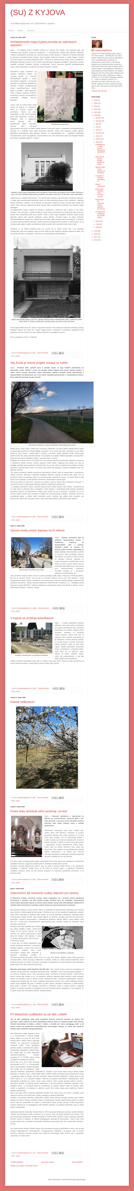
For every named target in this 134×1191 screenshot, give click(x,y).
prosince (99, 118)
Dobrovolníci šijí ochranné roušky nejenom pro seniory (44, 893)
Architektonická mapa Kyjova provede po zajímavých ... (100, 149)
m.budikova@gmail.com (103, 50)
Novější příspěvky (17, 1162)
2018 (96, 234)
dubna (98, 142)
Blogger (82, 1179)
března (98, 221)
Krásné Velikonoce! (22, 701)
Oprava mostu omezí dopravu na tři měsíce (37, 530)
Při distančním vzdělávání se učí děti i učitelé (38, 1014)
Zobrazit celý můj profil (99, 91)
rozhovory (31, 30)
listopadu (99, 121)
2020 (96, 115)
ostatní (20, 30)
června (98, 136)
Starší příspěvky (77, 1162)
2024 (96, 103)
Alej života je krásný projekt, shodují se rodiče (39, 362)
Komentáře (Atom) (31, 1166)
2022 (96, 109)
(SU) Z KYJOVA (37, 12)
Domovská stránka (47, 1162)
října (97, 124)
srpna (98, 130)
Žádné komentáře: (43, 353)
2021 (96, 112)
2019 (96, 231)
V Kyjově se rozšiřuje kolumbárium (32, 618)
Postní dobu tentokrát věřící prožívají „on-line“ (39, 811)
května (98, 139)
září (97, 127)
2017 (96, 237)
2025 (96, 100)
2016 (96, 240)
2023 (96, 106)
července (99, 133)
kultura (11, 30)
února (98, 224)
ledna (98, 227)
